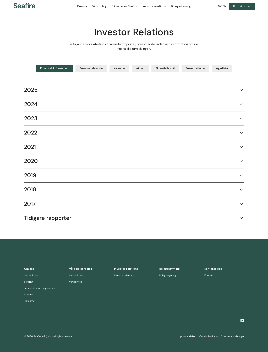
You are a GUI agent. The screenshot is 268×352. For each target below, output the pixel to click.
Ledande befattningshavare (39, 288)
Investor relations (154, 6)
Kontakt (208, 275)
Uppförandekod (187, 336)
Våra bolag (99, 6)
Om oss (82, 6)
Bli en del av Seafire (124, 6)
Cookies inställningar (232, 336)
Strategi (28, 281)
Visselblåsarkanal (208, 336)
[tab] (54, 68)
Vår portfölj (75, 281)
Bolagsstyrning (181, 6)
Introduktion (31, 275)
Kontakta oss (241, 6)
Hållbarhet (30, 300)
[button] (82, 6)
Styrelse (28, 294)
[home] (35, 6)
